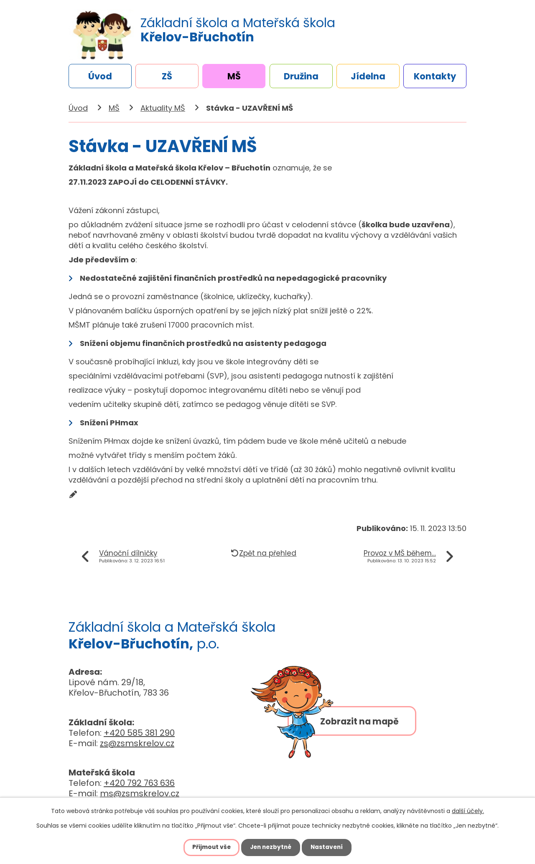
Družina (301, 76)
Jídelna (368, 76)
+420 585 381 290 (139, 733)
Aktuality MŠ (162, 108)
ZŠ (167, 76)
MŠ (234, 76)
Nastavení (328, 847)
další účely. (468, 811)
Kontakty (435, 76)
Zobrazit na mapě (364, 723)
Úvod (100, 76)
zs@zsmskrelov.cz (137, 743)
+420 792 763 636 (139, 783)
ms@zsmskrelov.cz (139, 793)
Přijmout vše (209, 847)
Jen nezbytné (271, 847)
